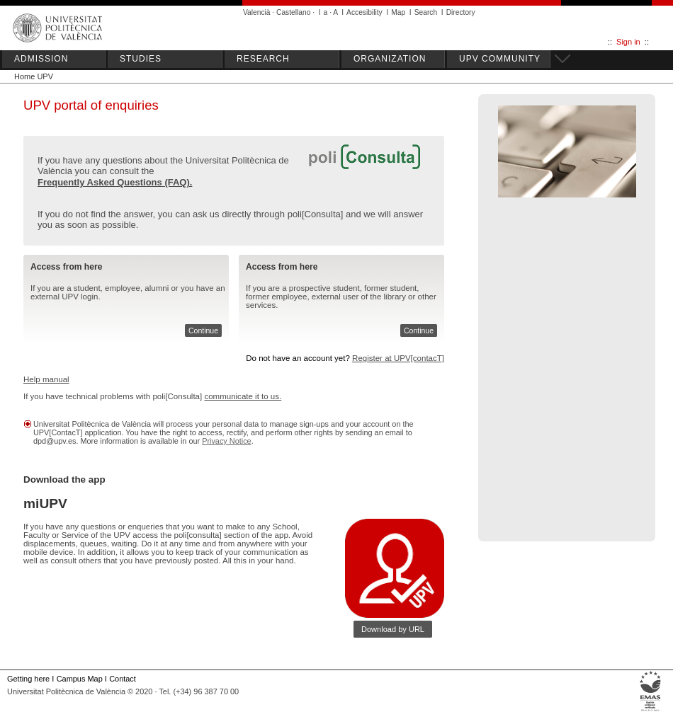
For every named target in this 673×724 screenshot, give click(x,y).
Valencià (257, 12)
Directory (460, 12)
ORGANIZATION (390, 59)
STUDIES (141, 59)
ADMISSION (41, 59)
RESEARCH (263, 59)
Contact (122, 678)
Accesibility (364, 12)
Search (425, 12)
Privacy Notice (226, 441)
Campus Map (80, 678)
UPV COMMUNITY (500, 59)
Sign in (628, 42)
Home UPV (33, 76)
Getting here (28, 678)
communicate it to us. (242, 396)
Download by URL (392, 629)
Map (398, 12)
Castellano (293, 12)
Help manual (46, 379)
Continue (203, 330)
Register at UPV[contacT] (398, 358)
